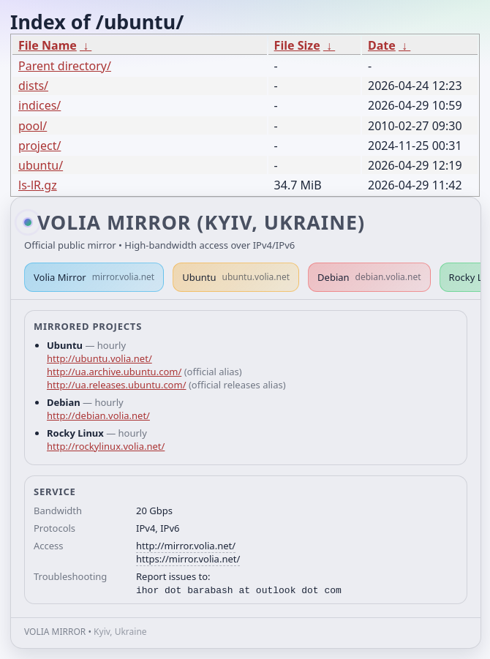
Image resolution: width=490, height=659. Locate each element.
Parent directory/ (64, 66)
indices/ (39, 105)
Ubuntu (236, 277)
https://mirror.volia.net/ (188, 558)
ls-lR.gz (37, 185)
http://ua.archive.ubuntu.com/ (114, 371)
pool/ (32, 126)
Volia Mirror (94, 277)
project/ (39, 146)
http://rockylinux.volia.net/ (106, 446)
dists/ (33, 86)
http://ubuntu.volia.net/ (99, 358)
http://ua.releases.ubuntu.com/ (116, 384)
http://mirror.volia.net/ (185, 545)
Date (382, 45)
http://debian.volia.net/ (98, 415)
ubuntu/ (40, 165)
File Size (297, 45)
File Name (47, 45)
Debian (369, 277)
